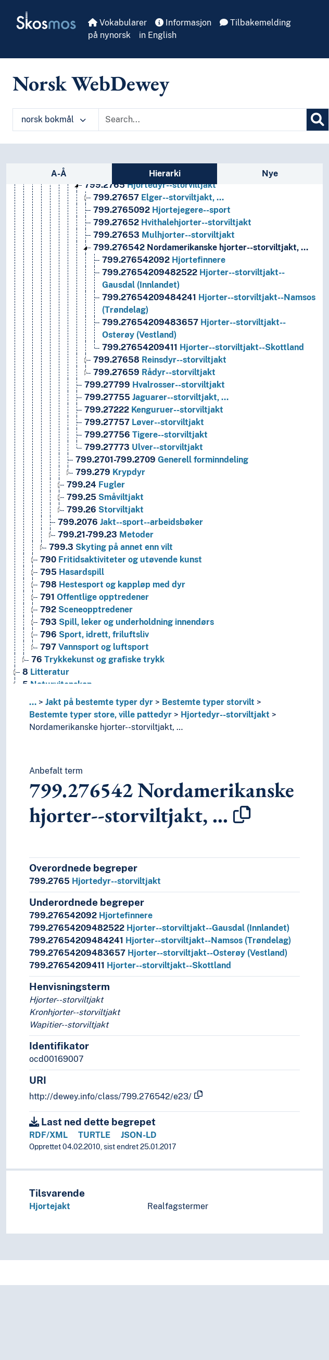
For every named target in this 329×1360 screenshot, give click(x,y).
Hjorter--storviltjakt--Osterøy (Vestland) (158, 953)
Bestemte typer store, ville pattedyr (100, 715)
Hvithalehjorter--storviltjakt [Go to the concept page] (172, 222)
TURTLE (94, 1135)
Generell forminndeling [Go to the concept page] (161, 460)
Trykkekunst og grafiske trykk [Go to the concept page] (97, 659)
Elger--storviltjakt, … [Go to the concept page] (158, 197)
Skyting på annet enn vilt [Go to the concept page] (111, 547)
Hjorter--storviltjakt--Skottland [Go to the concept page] (203, 347)
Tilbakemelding (255, 23)
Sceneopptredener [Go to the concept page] (86, 609)
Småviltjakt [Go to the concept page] (105, 497)
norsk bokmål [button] (53, 119)
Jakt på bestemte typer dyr (99, 702)
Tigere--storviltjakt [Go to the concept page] (146, 435)
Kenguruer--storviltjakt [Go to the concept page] (153, 410)
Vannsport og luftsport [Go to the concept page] (94, 647)
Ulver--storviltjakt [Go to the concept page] (143, 447)
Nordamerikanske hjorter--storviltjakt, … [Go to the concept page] (200, 247)
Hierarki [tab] (165, 173)
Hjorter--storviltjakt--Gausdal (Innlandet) (159, 928)
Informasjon (183, 23)
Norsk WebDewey (90, 83)
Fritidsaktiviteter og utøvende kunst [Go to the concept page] (121, 559)
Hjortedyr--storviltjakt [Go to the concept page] (150, 185)
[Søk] (317, 119)
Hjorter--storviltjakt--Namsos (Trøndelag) (160, 940)
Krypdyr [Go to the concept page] (110, 472)
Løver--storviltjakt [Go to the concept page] (144, 422)
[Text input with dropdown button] (202, 119)
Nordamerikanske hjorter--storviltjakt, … (106, 727)
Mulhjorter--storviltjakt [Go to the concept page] (164, 235)
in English (157, 35)
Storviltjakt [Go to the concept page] (105, 510)
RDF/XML (48, 1135)
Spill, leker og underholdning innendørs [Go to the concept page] (127, 622)
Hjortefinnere (91, 915)
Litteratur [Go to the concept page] (45, 672)
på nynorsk (109, 35)
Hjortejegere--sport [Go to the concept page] (162, 210)
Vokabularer (117, 23)
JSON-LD (139, 1135)
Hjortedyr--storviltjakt (225, 715)
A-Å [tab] (59, 173)
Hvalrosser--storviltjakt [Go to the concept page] (154, 385)
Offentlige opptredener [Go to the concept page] (94, 597)
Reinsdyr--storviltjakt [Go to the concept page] (159, 360)
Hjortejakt (49, 1206)
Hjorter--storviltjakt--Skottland (130, 965)
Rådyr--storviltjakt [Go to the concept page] (154, 372)
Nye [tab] (270, 173)
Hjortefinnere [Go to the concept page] (163, 260)
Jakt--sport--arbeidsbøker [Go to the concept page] (130, 522)
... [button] (32, 702)
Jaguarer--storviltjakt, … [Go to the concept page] (156, 397)
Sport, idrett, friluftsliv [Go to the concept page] (94, 634)
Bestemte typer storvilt (208, 702)
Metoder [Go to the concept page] (106, 535)
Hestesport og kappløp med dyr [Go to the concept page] (112, 584)
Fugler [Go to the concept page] (96, 485)
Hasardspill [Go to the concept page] (72, 572)
